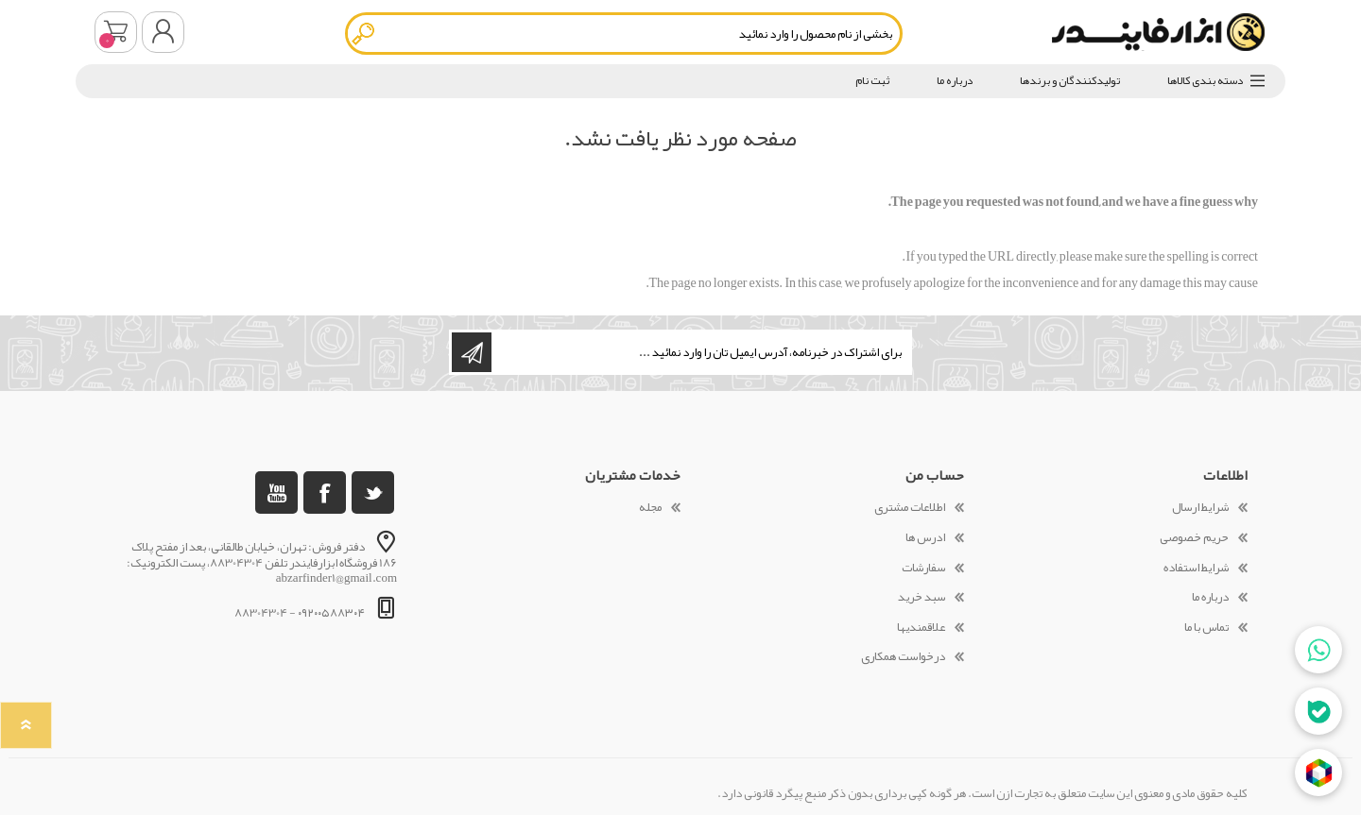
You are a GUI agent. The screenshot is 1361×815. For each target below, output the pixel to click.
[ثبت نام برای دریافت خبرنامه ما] (700, 352)
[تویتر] (373, 492)
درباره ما (1210, 597)
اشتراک (471, 352)
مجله (650, 507)
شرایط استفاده (1196, 567)
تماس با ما (1206, 627)
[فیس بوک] (324, 492)
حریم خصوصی (1194, 537)
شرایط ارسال (1200, 507)
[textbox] (624, 33)
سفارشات (923, 567)
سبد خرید (116, 32)
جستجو (364, 33)
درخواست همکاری (903, 656)
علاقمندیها (921, 627)
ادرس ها (925, 537)
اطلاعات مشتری (909, 507)
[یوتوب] (276, 492)
